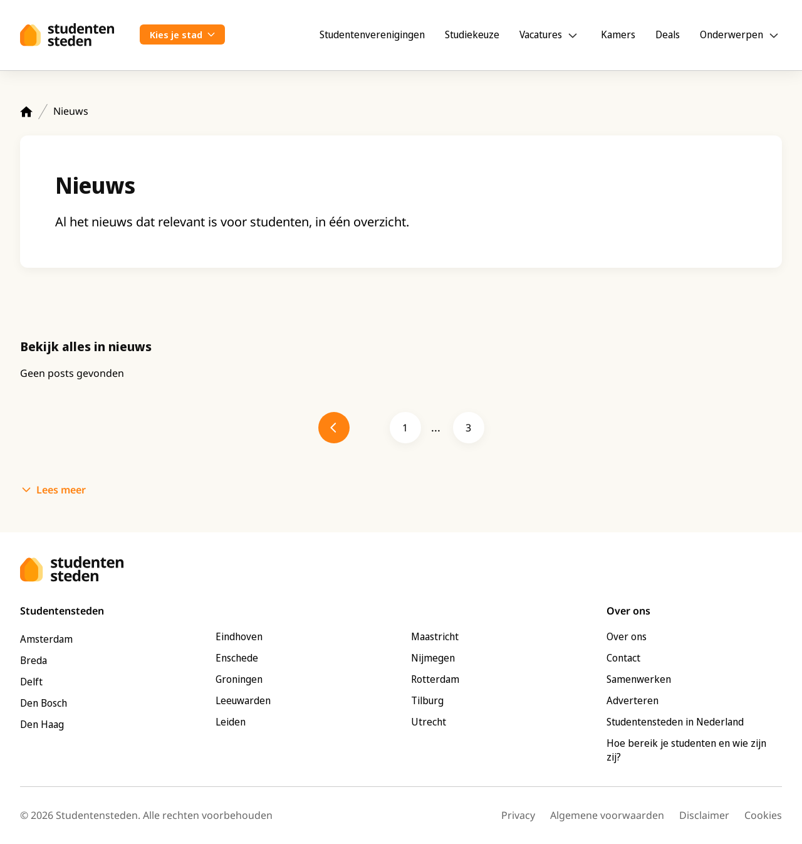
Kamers (618, 34)
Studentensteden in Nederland (675, 722)
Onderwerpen (731, 34)
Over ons (627, 636)
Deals (667, 34)
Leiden (231, 722)
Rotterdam (435, 679)
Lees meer (61, 490)
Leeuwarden (243, 700)
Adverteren (633, 700)
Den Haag (42, 724)
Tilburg (427, 700)
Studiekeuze (472, 34)
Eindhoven (239, 636)
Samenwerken (639, 679)
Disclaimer (704, 815)
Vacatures (540, 34)
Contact (623, 658)
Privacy (518, 815)
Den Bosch (43, 703)
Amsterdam (46, 639)
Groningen (239, 679)
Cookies (763, 815)
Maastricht (435, 636)
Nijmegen (433, 658)
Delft (31, 681)
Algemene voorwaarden (607, 815)
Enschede (237, 658)
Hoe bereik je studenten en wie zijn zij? (686, 750)
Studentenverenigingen (372, 34)
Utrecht (428, 722)
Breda (33, 660)
